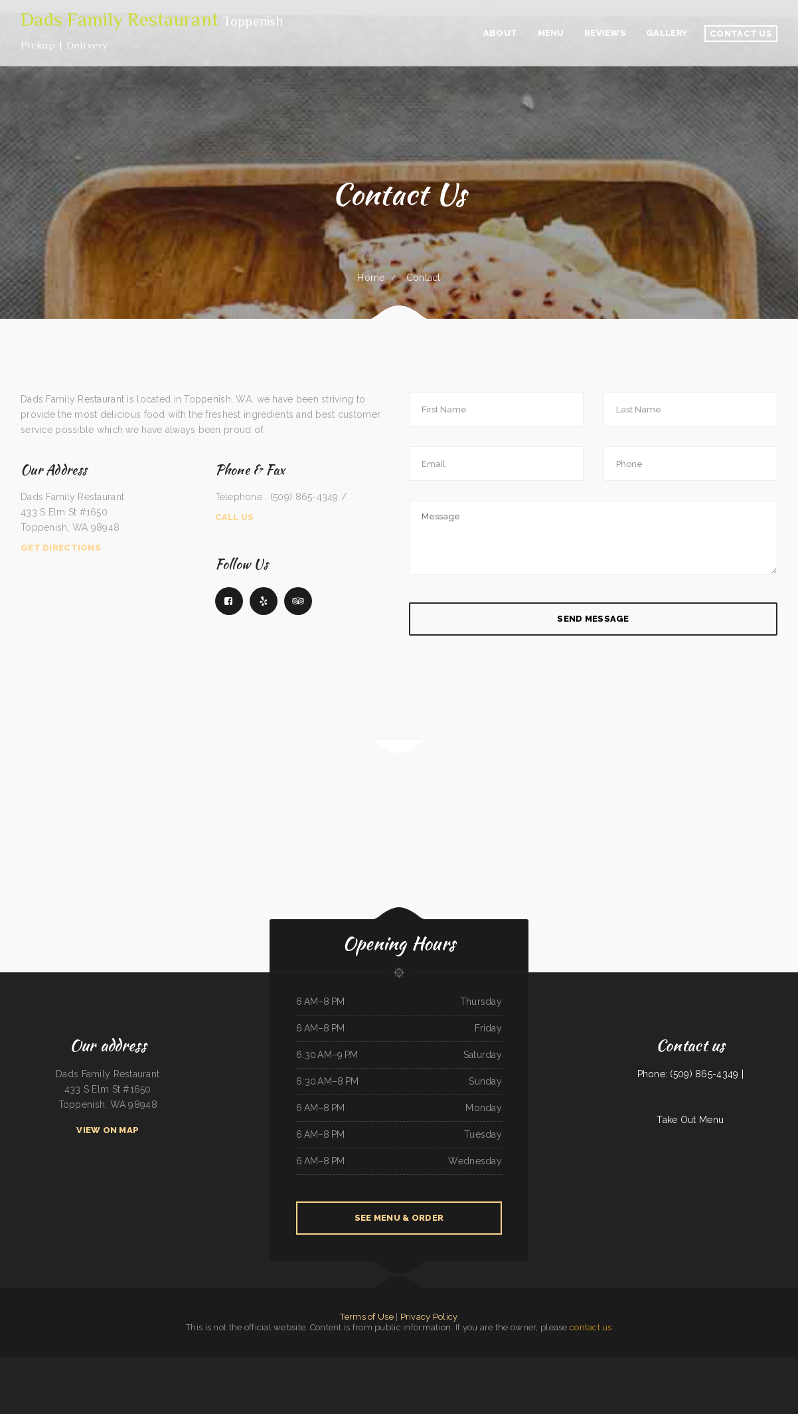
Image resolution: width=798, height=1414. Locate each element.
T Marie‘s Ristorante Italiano (231, 1364)
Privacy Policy (429, 1317)
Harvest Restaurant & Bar (571, 1364)
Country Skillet (305, 1379)
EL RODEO (201, 1364)
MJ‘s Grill (250, 1364)
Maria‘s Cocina (431, 1364)
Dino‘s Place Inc (289, 1379)
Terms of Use (366, 1317)
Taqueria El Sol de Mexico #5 (267, 1364)
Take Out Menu (690, 1119)
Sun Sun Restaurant (47, 1364)
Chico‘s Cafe (443, 1364)
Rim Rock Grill (319, 1379)
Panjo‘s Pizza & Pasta (621, 1364)
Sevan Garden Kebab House (643, 1364)
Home (370, 277)
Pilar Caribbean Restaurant (528, 1364)
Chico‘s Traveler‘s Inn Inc (292, 1364)
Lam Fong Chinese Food (415, 1364)
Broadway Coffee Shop (739, 1364)
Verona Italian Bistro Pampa (462, 1364)
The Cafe (427, 1379)
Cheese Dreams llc (549, 1364)
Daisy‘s (4, 1364)
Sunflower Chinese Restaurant (69, 1364)
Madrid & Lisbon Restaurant (183, 1364)
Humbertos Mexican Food (144, 1364)
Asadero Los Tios (333, 1379)
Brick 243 (400, 1364)
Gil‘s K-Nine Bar (125, 1364)
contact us (591, 1327)
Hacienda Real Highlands (485, 1364)
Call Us (234, 517)
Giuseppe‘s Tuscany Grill (717, 1364)
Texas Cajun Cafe (273, 1379)
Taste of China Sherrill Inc (383, 1364)
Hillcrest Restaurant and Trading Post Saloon (361, 1379)
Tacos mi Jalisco (538, 1379)
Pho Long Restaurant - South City (597, 1364)
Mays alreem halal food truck (774, 1364)
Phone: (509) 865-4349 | (690, 1074)
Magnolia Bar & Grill (556, 1379)
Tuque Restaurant (474, 1379)
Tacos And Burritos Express (453, 1379)
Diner (86, 1364)
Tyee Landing (754, 1364)
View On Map (107, 1130)
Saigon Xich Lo (662, 1364)
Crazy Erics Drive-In (507, 1364)
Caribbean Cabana (163, 1364)
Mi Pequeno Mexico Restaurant (317, 1364)
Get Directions (61, 548)
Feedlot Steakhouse (256, 1379)
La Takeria (335, 1364)
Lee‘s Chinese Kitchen (29, 1364)
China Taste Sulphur (108, 1364)
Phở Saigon (437, 1379)
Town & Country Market (696, 1364)
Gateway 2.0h (213, 1364)
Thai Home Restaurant (492, 1379)
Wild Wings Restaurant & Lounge (395, 1379)
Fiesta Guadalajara (676, 1364)
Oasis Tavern (415, 1379)
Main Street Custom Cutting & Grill (355, 1364)
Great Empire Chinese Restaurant (517, 1379)
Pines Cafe (94, 1364)
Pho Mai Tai (14, 1364)
